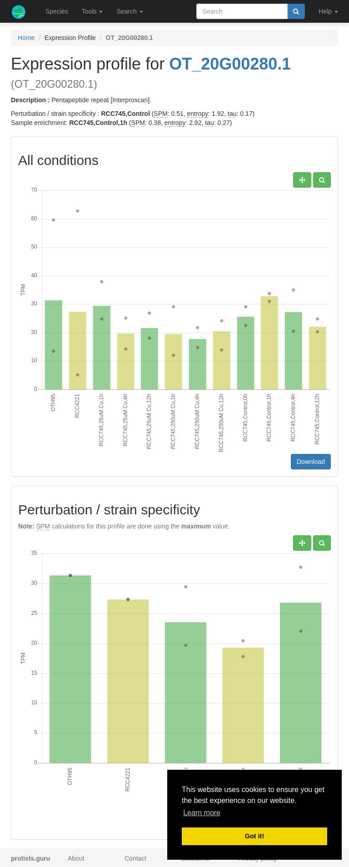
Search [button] (129, 11)
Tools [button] (92, 11)
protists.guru (30, 858)
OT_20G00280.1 (230, 64)
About (76, 858)
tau (232, 113)
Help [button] (328, 11)
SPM (160, 113)
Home (26, 37)
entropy (198, 113)
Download (311, 461)
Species (56, 11)
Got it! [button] (254, 836)
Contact (135, 858)
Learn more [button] (201, 813)
